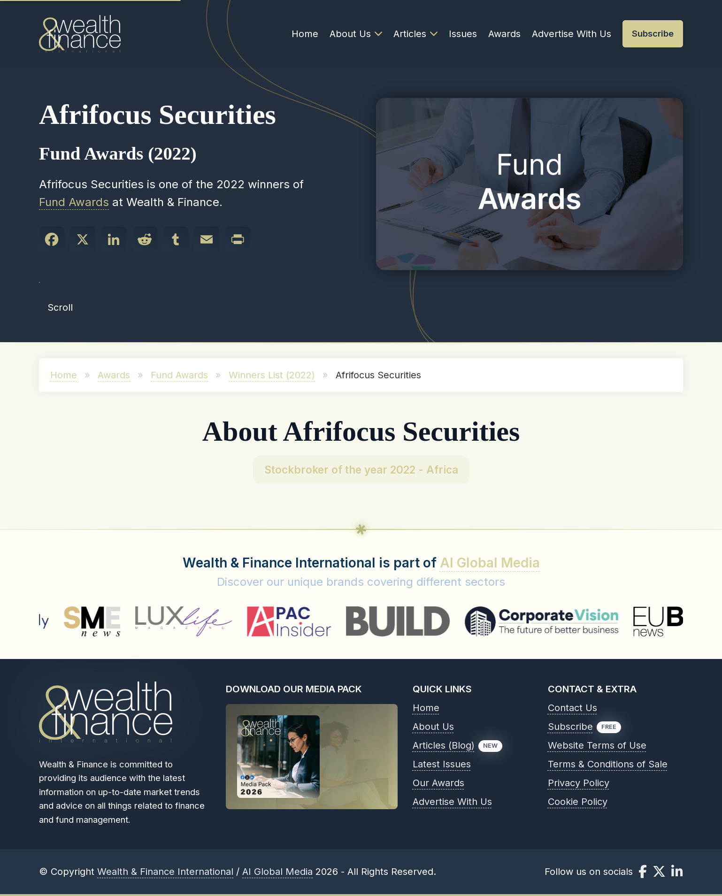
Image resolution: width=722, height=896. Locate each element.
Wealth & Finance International (165, 871)
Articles (415, 33)
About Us (356, 33)
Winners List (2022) (272, 375)
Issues (463, 33)
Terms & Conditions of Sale (608, 764)
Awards (504, 33)
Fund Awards (74, 202)
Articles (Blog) (444, 745)
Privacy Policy (578, 783)
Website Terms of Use (597, 745)
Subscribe (570, 726)
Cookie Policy (577, 801)
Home (305, 33)
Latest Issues (442, 764)
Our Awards (438, 783)
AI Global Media (490, 563)
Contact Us (572, 707)
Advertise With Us (571, 33)
